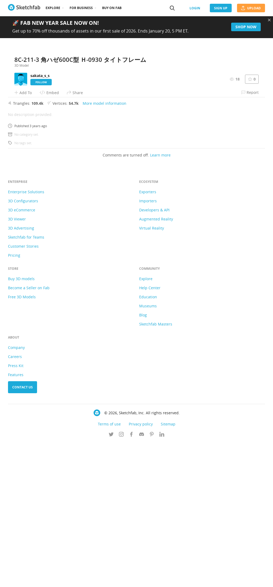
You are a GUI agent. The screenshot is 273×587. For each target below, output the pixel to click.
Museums (148, 449)
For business (81, 8)
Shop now (245, 26)
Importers (148, 344)
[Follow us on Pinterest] (151, 579)
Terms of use (109, 567)
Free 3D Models (22, 440)
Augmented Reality (156, 362)
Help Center (149, 431)
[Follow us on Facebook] (131, 579)
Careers (15, 500)
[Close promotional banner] (269, 20)
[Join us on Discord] (141, 579)
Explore (53, 8)
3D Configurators (23, 344)
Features (15, 518)
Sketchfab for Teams (26, 381)
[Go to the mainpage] (24, 8)
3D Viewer (17, 362)
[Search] (172, 8)
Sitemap (168, 567)
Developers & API (154, 353)
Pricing (14, 399)
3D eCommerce (21, 353)
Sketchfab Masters (155, 468)
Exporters (147, 335)
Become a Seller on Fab (29, 431)
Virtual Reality (151, 372)
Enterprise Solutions (26, 335)
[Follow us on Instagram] (121, 579)
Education (148, 440)
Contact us (22, 531)
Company (16, 491)
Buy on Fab (112, 8)
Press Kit (15, 509)
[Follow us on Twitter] (111, 579)
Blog (143, 458)
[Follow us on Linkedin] (161, 579)
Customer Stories (23, 390)
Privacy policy (141, 567)
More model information (104, 247)
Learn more (160, 298)
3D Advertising (21, 372)
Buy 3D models (21, 422)
